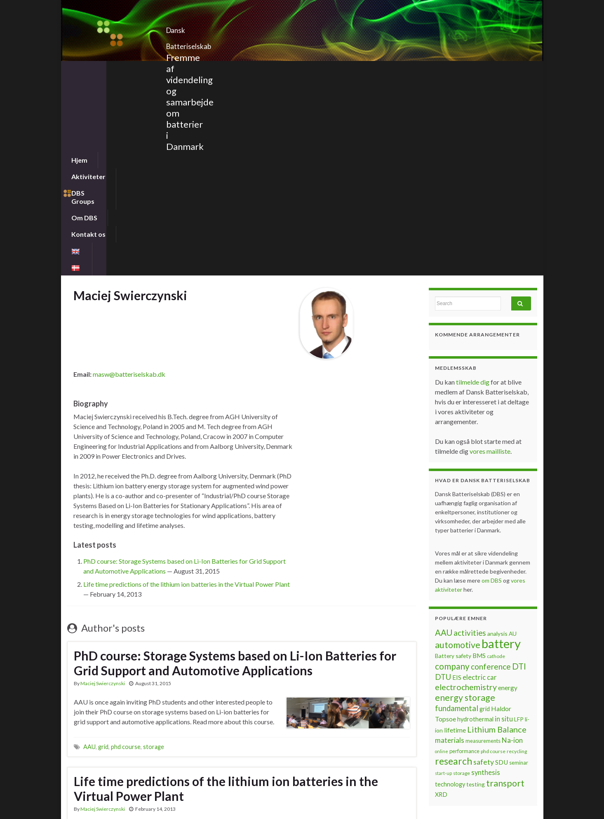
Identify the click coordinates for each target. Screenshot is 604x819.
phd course (126, 548)
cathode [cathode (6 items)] (496, 458)
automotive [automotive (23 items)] (457, 446)
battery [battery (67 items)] (501, 445)
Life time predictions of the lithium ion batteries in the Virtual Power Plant (186, 386)
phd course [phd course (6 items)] (493, 553)
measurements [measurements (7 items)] (483, 542)
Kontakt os (286, 69)
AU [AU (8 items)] (513, 435)
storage (153, 548)
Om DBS (235, 69)
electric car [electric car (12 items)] (480, 479)
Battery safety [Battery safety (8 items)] (453, 457)
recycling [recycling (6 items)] (517, 553)
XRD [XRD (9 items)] (441, 596)
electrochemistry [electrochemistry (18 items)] (466, 489)
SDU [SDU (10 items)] (501, 564)
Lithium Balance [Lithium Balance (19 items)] (496, 531)
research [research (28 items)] (453, 563)
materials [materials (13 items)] (449, 542)
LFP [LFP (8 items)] (519, 521)
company (94, 724)
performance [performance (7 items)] (464, 553)
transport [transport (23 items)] (505, 585)
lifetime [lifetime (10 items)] (455, 532)
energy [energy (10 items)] (507, 489)
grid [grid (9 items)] (484, 510)
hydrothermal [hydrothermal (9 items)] (475, 521)
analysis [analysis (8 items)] (497, 435)
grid (103, 548)
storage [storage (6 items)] (461, 575)
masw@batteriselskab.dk (129, 176)
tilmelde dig (473, 184)
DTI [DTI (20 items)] (519, 468)
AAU (89, 548)
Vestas (178, 724)
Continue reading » (100, 679)
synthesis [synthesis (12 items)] (485, 574)
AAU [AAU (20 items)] (443, 434)
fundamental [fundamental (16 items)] (456, 510)
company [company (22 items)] (452, 468)
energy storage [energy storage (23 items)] (465, 499)
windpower (204, 724)
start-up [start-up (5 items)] (443, 575)
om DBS (492, 382)
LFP (139, 724)
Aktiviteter (125, 69)
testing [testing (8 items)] (475, 586)
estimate (120, 724)
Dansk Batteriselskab (222, 28)
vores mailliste (490, 253)
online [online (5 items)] (441, 553)
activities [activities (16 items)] (470, 434)
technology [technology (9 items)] (450, 586)
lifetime (156, 724)
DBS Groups (182, 69)
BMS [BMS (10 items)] (479, 457)
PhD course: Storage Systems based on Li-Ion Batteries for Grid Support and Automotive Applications (235, 465)
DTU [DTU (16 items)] (443, 478)
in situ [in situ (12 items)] (504, 521)
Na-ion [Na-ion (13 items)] (512, 542)
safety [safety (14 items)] (483, 563)
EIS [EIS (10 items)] (456, 479)
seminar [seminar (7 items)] (518, 564)
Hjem (79, 69)
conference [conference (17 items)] (491, 468)
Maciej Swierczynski (102, 485)
